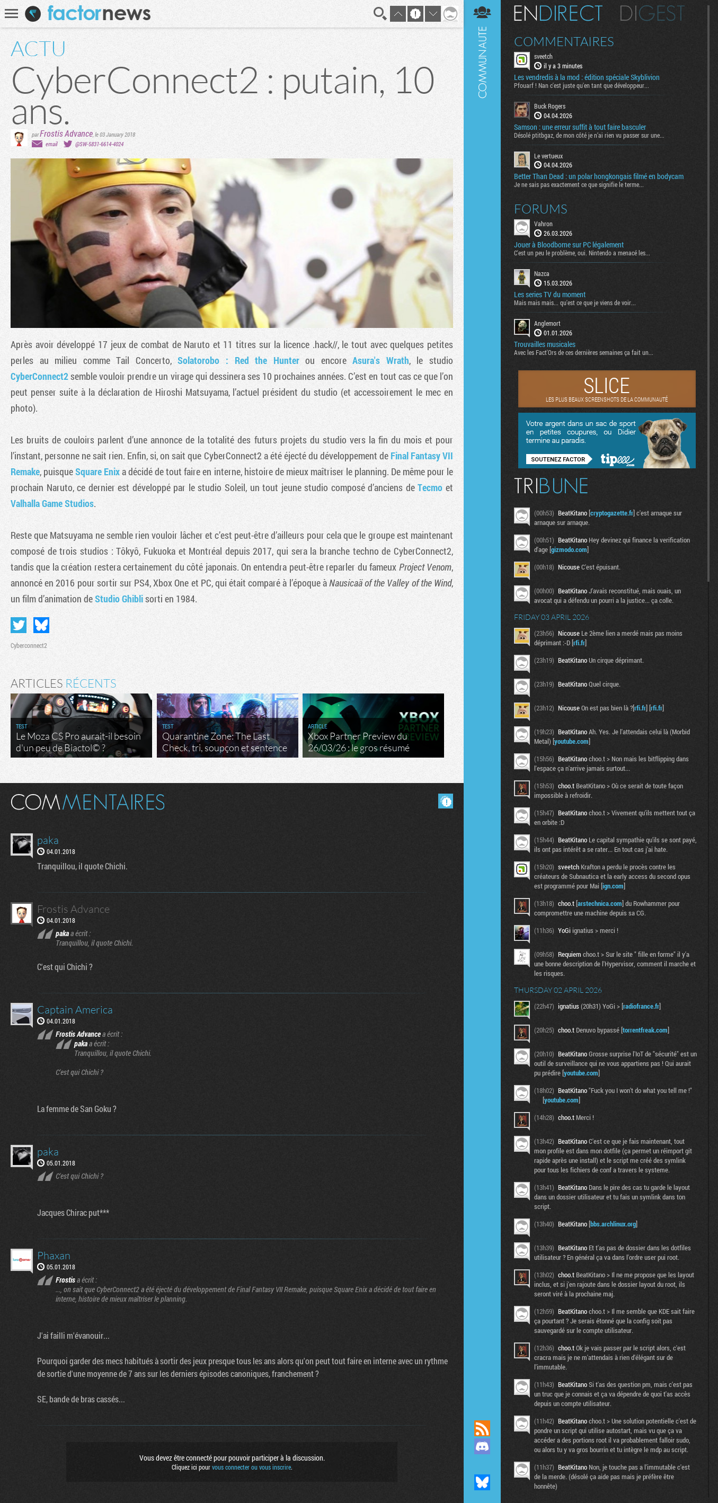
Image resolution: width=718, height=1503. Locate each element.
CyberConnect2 (40, 376)
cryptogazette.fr (611, 513)
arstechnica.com (600, 903)
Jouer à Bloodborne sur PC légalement (569, 245)
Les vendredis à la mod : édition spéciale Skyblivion (587, 77)
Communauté (482, 700)
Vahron (543, 223)
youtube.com (571, 741)
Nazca (541, 273)
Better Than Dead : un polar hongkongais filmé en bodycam (599, 176)
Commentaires (564, 41)
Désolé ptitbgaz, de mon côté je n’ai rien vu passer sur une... (589, 135)
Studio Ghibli (120, 598)
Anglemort (547, 323)
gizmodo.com (569, 549)
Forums (541, 209)
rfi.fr (579, 642)
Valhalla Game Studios (52, 503)
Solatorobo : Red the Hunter (238, 360)
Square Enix (97, 471)
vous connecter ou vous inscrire (251, 1467)
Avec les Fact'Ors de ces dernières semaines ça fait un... (583, 352)
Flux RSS (482, 1428)
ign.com (613, 886)
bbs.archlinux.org (613, 1224)
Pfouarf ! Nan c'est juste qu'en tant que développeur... (581, 85)
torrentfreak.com (645, 1030)
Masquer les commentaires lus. (445, 801)
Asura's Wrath (380, 360)
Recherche (380, 14)
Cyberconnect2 (29, 645)
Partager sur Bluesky (41, 625)
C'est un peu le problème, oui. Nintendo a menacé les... (582, 252)
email (51, 144)
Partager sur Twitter (18, 625)
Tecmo (432, 487)
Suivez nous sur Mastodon (482, 1464)
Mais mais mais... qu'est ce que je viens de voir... (575, 302)
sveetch (543, 56)
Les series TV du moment (550, 294)
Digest (652, 13)
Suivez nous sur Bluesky (482, 1482)
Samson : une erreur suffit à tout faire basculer (580, 127)
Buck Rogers (549, 106)
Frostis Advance (66, 133)
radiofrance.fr (641, 1006)
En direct (558, 13)
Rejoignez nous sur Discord (482, 1446)
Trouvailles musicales (544, 344)
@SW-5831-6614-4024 (99, 144)
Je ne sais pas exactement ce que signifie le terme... (579, 184)
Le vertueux (548, 156)
